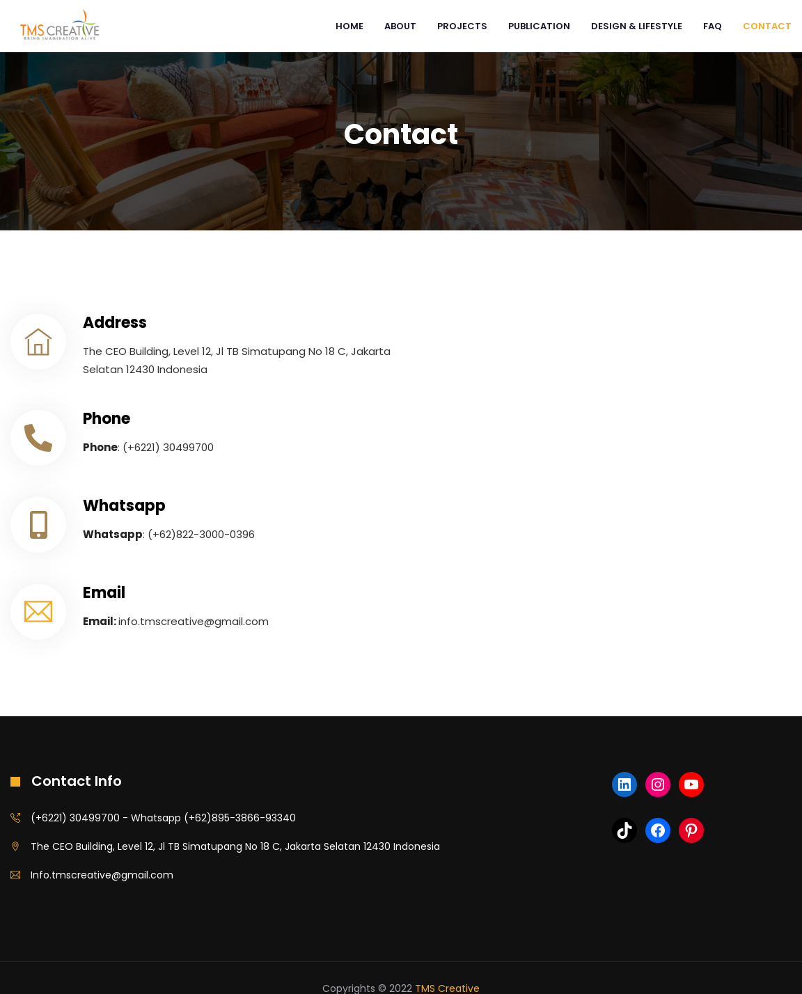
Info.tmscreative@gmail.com (102, 875)
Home (349, 26)
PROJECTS (462, 26)
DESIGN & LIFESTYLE (636, 26)
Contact (767, 26)
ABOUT (400, 26)
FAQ (712, 26)
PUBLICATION (539, 26)
